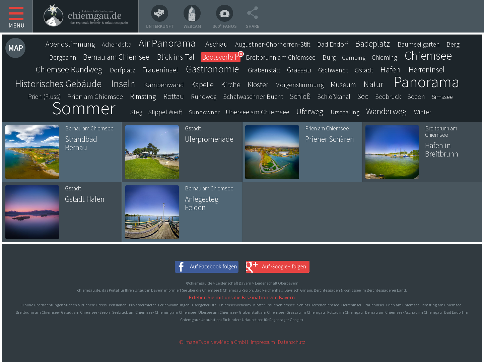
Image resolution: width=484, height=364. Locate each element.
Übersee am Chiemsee (257, 111)
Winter (422, 112)
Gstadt (364, 69)
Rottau (173, 96)
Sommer (84, 108)
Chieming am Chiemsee (175, 312)
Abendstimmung (70, 44)
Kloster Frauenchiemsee (274, 304)
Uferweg (309, 112)
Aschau (216, 44)
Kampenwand (164, 84)
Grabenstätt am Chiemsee (261, 312)
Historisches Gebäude (58, 84)
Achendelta (116, 44)
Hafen (390, 70)
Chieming (384, 57)
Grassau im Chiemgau (305, 312)
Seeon (416, 97)
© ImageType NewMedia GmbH (213, 342)
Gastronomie (212, 69)
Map (15, 48)
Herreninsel (426, 70)
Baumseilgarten (419, 44)
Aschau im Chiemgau (423, 312)
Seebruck (388, 97)
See (362, 96)
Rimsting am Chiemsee (441, 304)
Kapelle (202, 84)
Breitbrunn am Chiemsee (281, 57)
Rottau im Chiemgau (345, 312)
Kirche (230, 84)
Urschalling (345, 112)
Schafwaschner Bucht (253, 96)
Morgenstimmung (299, 85)
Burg (329, 57)
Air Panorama (167, 43)
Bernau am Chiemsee (116, 57)
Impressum (263, 342)
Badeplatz (372, 44)
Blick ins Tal (175, 57)
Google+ (297, 319)
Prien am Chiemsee (95, 96)
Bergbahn (62, 57)
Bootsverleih (220, 57)
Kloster (258, 84)
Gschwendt (333, 70)
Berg (453, 44)
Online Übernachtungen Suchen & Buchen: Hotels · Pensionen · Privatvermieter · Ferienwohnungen (105, 304)
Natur (373, 84)
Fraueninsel (160, 69)
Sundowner (204, 112)
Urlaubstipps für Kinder (220, 319)
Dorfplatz (122, 70)
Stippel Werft (165, 112)
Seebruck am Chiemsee (132, 312)
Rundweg (203, 97)
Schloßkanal (334, 97)
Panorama (426, 81)
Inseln (123, 84)
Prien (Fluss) (44, 97)
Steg (136, 112)
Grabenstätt (264, 70)
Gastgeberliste (204, 304)
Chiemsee (428, 56)
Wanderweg (386, 111)
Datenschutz (291, 342)
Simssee (442, 97)
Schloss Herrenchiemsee (318, 304)
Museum (343, 84)
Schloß (300, 96)
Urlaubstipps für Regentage (264, 319)
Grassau (299, 69)
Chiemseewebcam (235, 304)
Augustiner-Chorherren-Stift (272, 44)
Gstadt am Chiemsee (79, 312)
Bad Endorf (332, 44)
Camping (353, 57)
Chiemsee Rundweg (69, 69)
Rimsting (143, 96)
